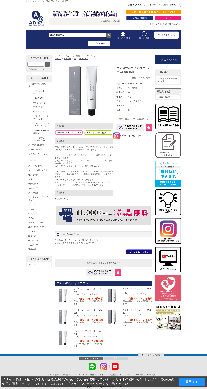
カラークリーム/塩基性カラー (41, 131)
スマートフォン (91, 358)
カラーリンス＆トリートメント (41, 117)
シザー (31, 179)
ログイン (80, 243)
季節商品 (32, 249)
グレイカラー (39, 98)
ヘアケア (32, 161)
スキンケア (33, 188)
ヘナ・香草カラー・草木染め (40, 139)
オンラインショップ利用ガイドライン (90, 375)
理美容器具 (33, 184)
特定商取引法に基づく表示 (120, 375)
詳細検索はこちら (37, 69)
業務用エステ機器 (36, 222)
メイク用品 (33, 193)
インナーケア (34, 213)
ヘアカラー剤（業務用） (37, 85)
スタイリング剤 (35, 166)
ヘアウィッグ (34, 240)
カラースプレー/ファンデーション (41, 124)
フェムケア (33, 209)
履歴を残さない (166, 97)
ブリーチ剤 (38, 107)
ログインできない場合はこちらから (165, 24)
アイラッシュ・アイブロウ (38, 198)
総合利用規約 (53, 375)
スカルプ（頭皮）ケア (38, 170)
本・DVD (32, 231)
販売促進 (32, 236)
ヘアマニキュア (40, 112)
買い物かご (165, 72)
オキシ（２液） (40, 103)
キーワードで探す (39, 57)
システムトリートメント (38, 155)
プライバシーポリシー (86, 384)
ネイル (31, 218)
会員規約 (66, 375)
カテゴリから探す (39, 78)
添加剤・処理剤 (35, 149)
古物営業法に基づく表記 (145, 375)
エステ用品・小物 (36, 227)
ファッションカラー (41, 92)
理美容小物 (33, 175)
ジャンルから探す (39, 259)
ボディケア (33, 204)
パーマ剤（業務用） (37, 145)
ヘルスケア (33, 245)
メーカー (32, 264)
